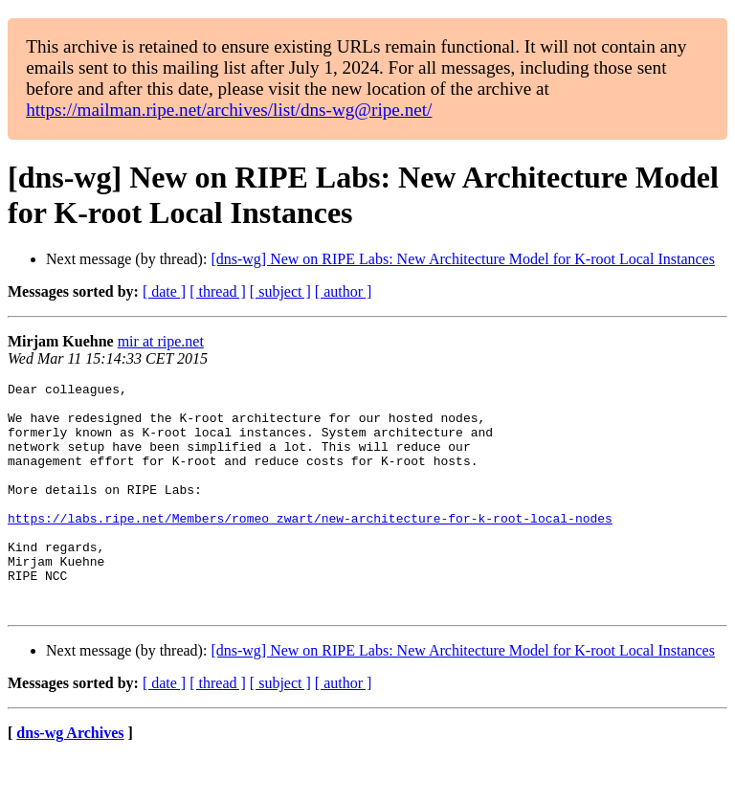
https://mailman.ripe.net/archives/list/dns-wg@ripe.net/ (229, 110)
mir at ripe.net (161, 341)
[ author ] (343, 291)
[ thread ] (217, 291)
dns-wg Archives (69, 778)
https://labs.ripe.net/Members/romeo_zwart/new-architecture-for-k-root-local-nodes (310, 546)
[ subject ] (280, 291)
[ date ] (164, 291)
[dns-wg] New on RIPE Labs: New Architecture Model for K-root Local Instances (463, 259)
